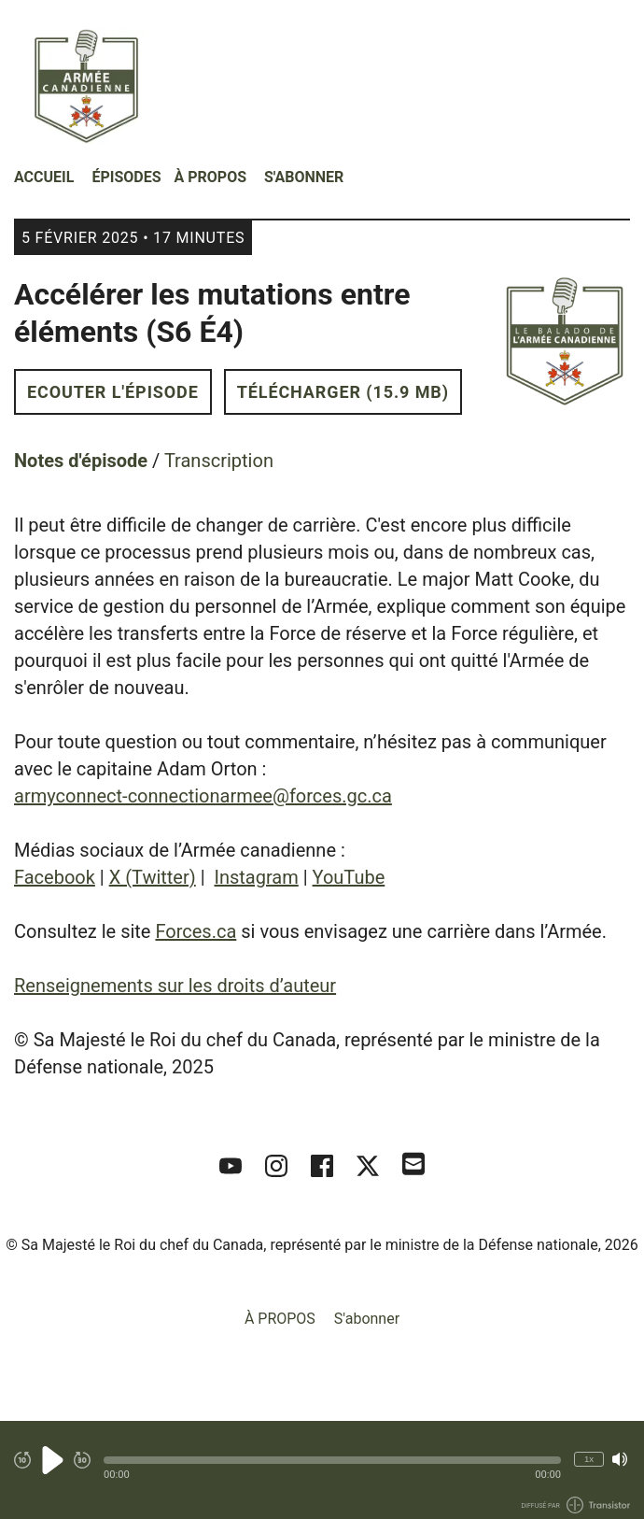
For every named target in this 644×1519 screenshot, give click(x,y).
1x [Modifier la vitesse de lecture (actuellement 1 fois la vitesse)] (589, 1459)
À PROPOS (211, 177)
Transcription (218, 460)
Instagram (256, 877)
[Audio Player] (322, 1470)
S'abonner (303, 177)
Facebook (54, 877)
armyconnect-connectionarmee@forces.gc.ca (203, 796)
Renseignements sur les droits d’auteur (175, 985)
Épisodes (126, 177)
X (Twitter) (152, 877)
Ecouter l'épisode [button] (113, 392)
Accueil (44, 177)
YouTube (349, 877)
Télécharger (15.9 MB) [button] (343, 392)
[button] (332, 1460)
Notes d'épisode (80, 460)
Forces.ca (195, 931)
